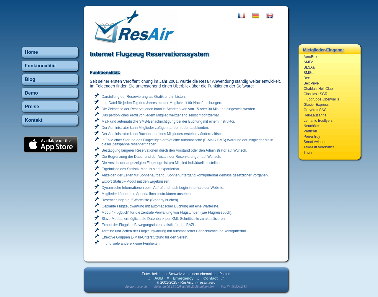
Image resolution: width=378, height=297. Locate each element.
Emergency (183, 278)
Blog (30, 79)
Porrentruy (312, 136)
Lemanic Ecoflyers (318, 121)
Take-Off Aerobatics (319, 147)
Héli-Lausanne (315, 115)
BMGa (309, 73)
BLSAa (309, 67)
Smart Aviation (315, 142)
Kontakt (34, 120)
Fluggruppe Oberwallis (321, 99)
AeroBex (310, 57)
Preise (32, 106)
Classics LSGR (316, 94)
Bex (307, 78)
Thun (308, 152)
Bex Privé (311, 83)
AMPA (308, 62)
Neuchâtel (312, 126)
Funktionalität (40, 65)
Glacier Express (316, 105)
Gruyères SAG (315, 110)
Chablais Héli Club (318, 89)
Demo (31, 92)
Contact (210, 278)
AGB (158, 278)
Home (31, 52)
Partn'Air (310, 131)
